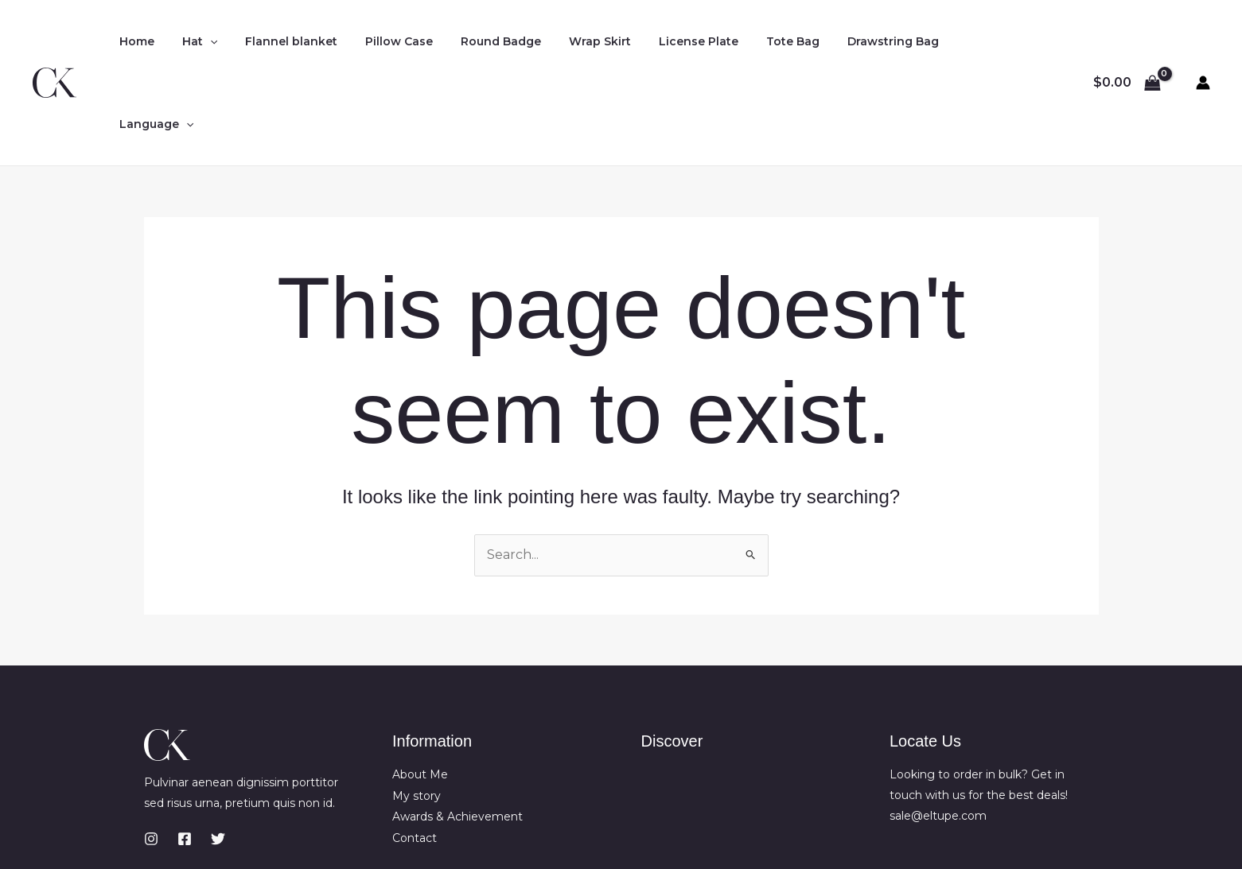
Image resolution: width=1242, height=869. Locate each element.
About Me (420, 692)
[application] (201, 41)
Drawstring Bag (845, 41)
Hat (190, 41)
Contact (414, 754)
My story (416, 712)
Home (133, 41)
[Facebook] (184, 756)
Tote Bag (750, 41)
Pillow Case (379, 41)
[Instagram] (151, 756)
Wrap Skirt (569, 41)
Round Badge (475, 41)
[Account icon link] (1203, 41)
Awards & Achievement (457, 734)
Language (950, 41)
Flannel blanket (277, 41)
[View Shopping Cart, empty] (1126, 41)
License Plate (662, 41)
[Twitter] (218, 756)
